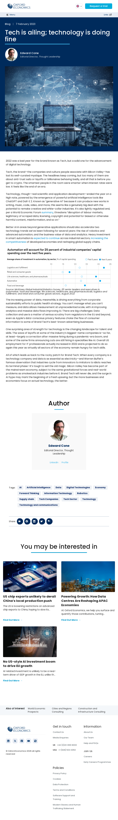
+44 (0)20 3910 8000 (67, 745)
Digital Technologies (78, 487)
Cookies (57, 779)
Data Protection (60, 784)
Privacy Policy (59, 773)
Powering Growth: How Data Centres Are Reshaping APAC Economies (84, 600)
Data (58, 487)
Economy (100, 487)
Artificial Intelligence (38, 487)
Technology (89, 499)
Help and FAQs (91, 743)
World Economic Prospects (36, 710)
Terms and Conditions (64, 790)
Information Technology (58, 493)
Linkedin (54, 462)
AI (20, 487)
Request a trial (98, 6)
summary (47, 212)
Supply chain (26, 499)
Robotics (82, 493)
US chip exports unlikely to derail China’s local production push (29, 598)
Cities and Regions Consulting (62, 710)
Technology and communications (38, 505)
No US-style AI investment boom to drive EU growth (29, 663)
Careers (88, 756)
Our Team (89, 737)
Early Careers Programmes (97, 762)
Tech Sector (70, 499)
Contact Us (58, 732)
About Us (88, 732)
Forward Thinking (29, 493)
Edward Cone (59, 446)
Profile (65, 462)
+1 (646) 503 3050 (67, 750)
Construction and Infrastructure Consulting (91, 710)
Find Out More (12, 620)
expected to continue (46, 238)
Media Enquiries (61, 737)
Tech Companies (48, 499)
